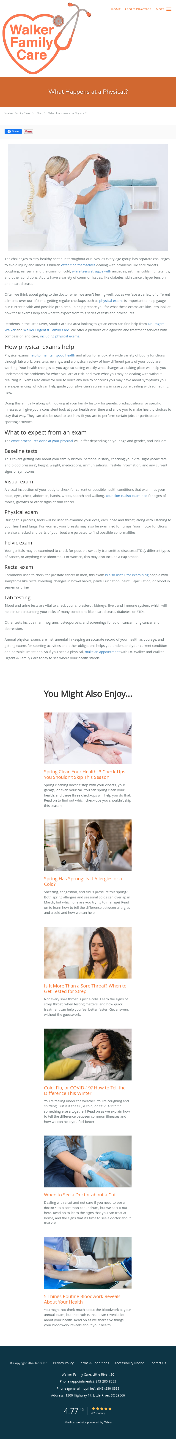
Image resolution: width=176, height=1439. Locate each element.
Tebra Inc (41, 1363)
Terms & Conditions (94, 1363)
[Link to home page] (64, 38)
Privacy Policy (63, 1363)
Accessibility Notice (129, 1363)
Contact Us (158, 1363)
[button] (168, 9)
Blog (39, 113)
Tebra (108, 1422)
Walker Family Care (17, 113)
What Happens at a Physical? (67, 113)
